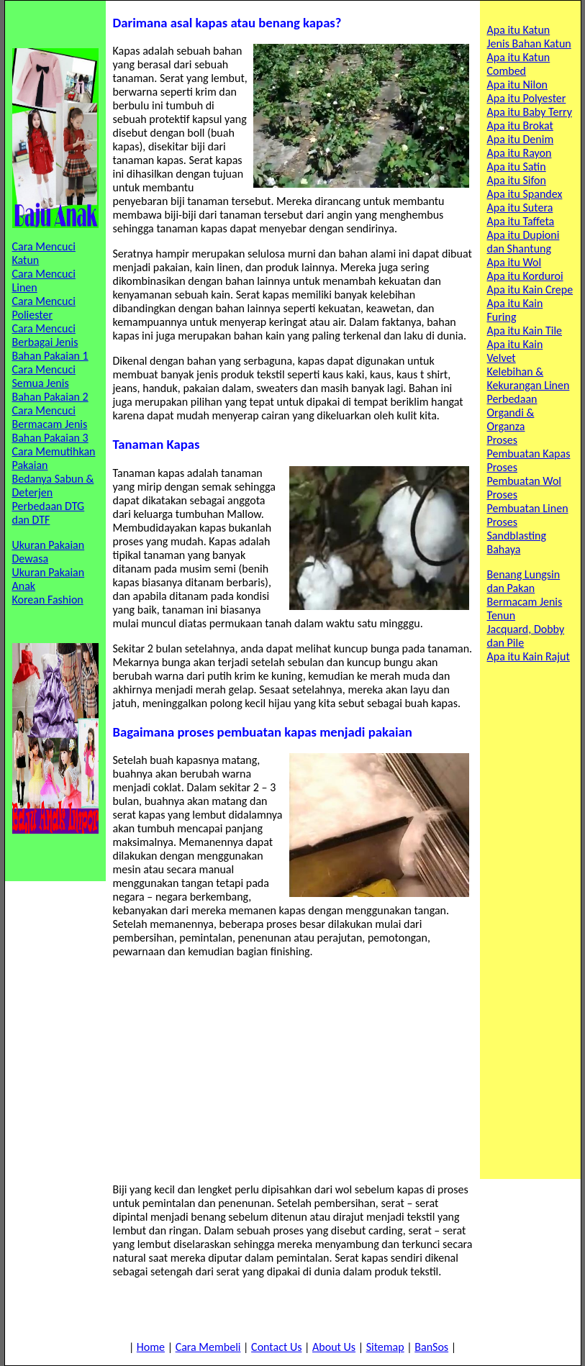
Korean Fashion (47, 599)
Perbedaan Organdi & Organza (512, 412)
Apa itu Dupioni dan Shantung (523, 241)
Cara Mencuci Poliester (44, 308)
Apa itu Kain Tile (525, 330)
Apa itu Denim (520, 139)
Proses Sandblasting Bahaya (517, 535)
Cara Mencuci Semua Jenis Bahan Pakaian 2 (50, 383)
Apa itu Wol (514, 262)
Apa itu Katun (518, 30)
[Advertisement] (293, 1070)
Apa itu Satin (516, 166)
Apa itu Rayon (519, 153)
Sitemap (385, 1347)
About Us (333, 1347)
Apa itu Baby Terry (529, 112)
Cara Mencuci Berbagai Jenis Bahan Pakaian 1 (50, 342)
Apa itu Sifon (516, 180)
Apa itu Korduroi (525, 276)
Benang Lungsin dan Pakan (524, 581)
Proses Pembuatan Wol (524, 474)
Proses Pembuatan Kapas (529, 446)
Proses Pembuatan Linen (527, 501)
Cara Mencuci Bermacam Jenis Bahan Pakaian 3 (50, 424)
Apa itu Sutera (520, 207)
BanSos (431, 1347)
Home (151, 1347)
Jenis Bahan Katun (529, 43)
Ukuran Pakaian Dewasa (48, 551)
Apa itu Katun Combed (518, 64)
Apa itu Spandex (525, 194)
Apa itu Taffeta (521, 221)
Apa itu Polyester (526, 98)
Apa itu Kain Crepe (530, 289)
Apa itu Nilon (517, 84)
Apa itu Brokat (520, 125)
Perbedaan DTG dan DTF (48, 513)
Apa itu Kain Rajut (528, 656)
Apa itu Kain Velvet (515, 351)
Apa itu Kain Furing (515, 310)
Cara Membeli (208, 1347)
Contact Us (276, 1347)
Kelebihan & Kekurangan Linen (528, 378)
